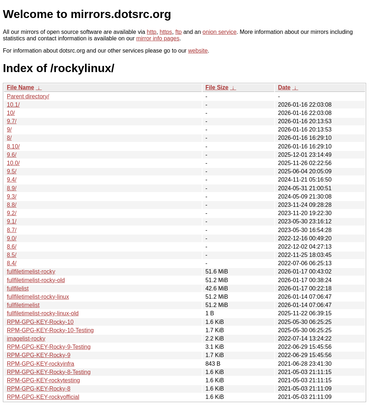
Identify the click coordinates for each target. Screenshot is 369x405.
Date (284, 87)
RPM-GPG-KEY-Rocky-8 (38, 389)
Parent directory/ (28, 96)
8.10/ (13, 146)
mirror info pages (157, 38)
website (198, 51)
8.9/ (12, 188)
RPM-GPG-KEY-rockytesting (43, 380)
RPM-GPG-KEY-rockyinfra (40, 364)
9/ (9, 129)
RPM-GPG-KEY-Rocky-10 (40, 322)
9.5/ (12, 171)
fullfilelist (17, 288)
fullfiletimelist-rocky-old (36, 280)
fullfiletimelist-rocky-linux (38, 297)
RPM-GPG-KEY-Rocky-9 (38, 355)
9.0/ (12, 238)
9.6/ (12, 155)
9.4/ (12, 180)
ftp (178, 32)
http (151, 32)
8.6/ (12, 247)
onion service (219, 32)
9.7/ (12, 121)
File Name (20, 87)
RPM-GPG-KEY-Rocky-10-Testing (50, 330)
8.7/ (12, 230)
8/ (9, 138)
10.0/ (13, 163)
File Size (216, 87)
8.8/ (12, 205)
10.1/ (13, 105)
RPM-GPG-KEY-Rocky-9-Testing (48, 347)
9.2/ (12, 213)
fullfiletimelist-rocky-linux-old (43, 313)
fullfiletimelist (23, 305)
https (166, 32)
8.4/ (12, 263)
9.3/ (12, 196)
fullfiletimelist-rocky (31, 271)
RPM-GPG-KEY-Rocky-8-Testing (48, 372)
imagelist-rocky (26, 338)
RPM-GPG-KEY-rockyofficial (43, 397)
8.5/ (12, 255)
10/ (11, 113)
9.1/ (12, 221)
